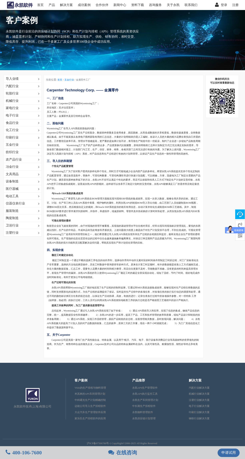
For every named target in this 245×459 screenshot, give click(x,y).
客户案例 (81, 380)
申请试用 (228, 453)
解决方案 (66, 5)
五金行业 (69, 79)
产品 (52, 5)
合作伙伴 (102, 5)
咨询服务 (155, 5)
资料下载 (137, 5)
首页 (40, 5)
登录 (221, 5)
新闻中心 (119, 5)
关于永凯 (173, 5)
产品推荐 (138, 380)
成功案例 (84, 5)
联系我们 (191, 5)
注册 (235, 5)
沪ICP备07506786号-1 (99, 443)
